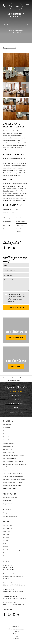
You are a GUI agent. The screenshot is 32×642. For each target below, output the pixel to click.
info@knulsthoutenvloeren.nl (17, 598)
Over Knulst (6, 531)
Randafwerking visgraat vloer (12, 485)
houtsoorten (11, 186)
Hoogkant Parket (8, 513)
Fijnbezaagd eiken (8, 452)
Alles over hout (7, 525)
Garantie (5, 540)
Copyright (16, 631)
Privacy (16, 636)
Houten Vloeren (16, 391)
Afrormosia (23, 378)
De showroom (7, 528)
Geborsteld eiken (8, 446)
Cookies (16, 638)
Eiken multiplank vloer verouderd (13, 455)
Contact (5, 547)
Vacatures (6, 537)
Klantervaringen (8, 556)
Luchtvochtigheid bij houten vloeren (14, 479)
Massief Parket (7, 510)
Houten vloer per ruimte (10, 431)
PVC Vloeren (16, 395)
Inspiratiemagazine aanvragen (12, 550)
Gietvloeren (16, 400)
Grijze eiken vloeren (9, 440)
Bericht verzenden (16, 306)
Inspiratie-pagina (8, 191)
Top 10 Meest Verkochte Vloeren (13, 473)
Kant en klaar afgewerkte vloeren (13, 482)
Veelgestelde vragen (9, 488)
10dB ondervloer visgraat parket (13, 461)
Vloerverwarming (16, 412)
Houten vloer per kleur (10, 434)
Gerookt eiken (7, 449)
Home (5, 378)
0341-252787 (13, 596)
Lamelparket (7, 500)
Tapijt (16, 408)
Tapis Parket (7, 507)
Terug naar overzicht (9, 48)
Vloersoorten (7, 428)
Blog (4, 543)
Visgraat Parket (7, 504)
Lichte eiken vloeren (9, 437)
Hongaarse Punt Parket (10, 516)
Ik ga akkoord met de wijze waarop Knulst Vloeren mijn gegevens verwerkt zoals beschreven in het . (14, 298)
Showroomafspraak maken (11, 553)
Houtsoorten (13, 378)
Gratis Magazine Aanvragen (16, 31)
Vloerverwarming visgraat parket (13, 476)
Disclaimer (16, 634)
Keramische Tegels (16, 404)
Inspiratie (6, 534)
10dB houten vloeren (9, 458)
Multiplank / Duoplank (10, 497)
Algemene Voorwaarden (16, 629)
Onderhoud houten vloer (11, 470)
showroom (22, 198)
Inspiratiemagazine (9, 188)
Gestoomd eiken (8, 443)
